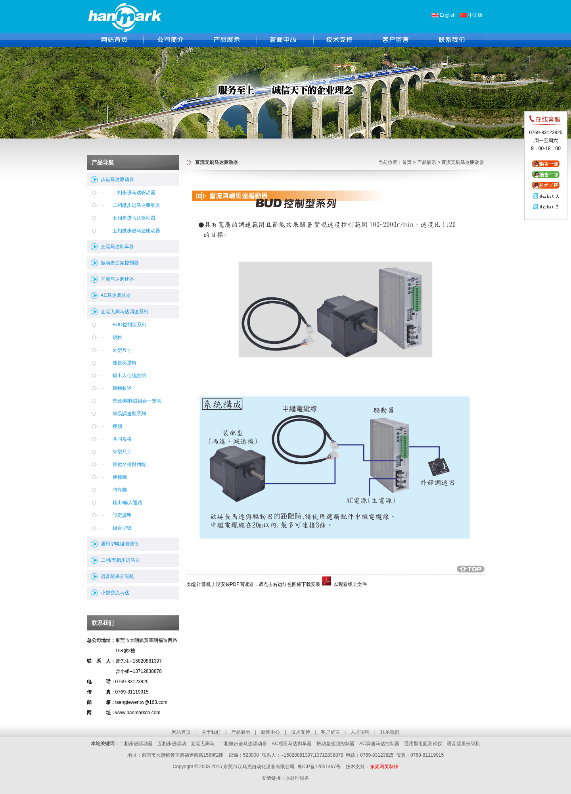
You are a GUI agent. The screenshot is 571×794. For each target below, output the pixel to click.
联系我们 (389, 732)
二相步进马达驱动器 (134, 192)
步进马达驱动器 (117, 179)
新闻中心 (270, 732)
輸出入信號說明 (129, 375)
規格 (117, 337)
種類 (117, 426)
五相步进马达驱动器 (134, 218)
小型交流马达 (115, 593)
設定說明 (122, 515)
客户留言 (330, 732)
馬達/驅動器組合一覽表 (137, 401)
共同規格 (122, 439)
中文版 (475, 15)
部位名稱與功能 (129, 464)
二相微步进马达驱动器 (136, 205)
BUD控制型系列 (129, 325)
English (448, 15)
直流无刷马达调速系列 (124, 311)
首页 (407, 162)
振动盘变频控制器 (120, 263)
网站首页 (181, 732)
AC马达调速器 (116, 295)
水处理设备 (297, 778)
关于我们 (210, 732)
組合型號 (122, 528)
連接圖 (120, 477)
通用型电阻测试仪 (120, 544)
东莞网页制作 (384, 766)
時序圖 (120, 490)
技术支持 (300, 732)
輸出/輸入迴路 (127, 502)
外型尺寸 (122, 350)
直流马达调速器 (117, 279)
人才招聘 (360, 732)
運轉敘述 (122, 388)
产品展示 (426, 162)
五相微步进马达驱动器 (136, 230)
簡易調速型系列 (129, 413)
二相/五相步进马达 (120, 560)
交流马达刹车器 (117, 246)
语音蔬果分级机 (117, 576)
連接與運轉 (124, 363)
